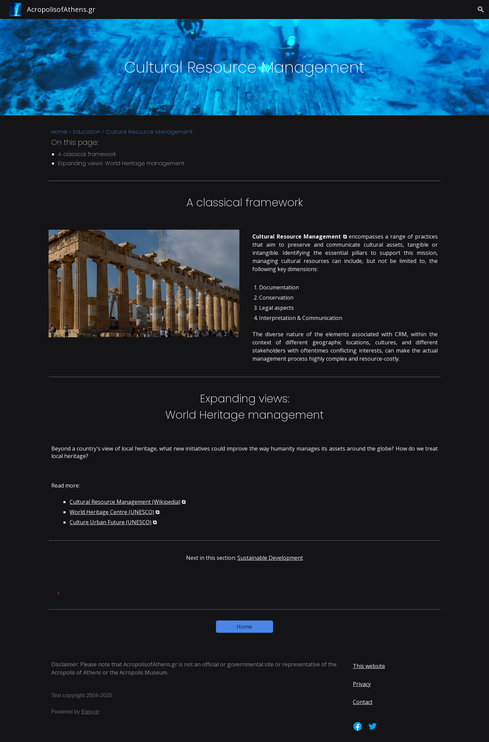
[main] (244, 67)
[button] (481, 9)
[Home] (244, 626)
